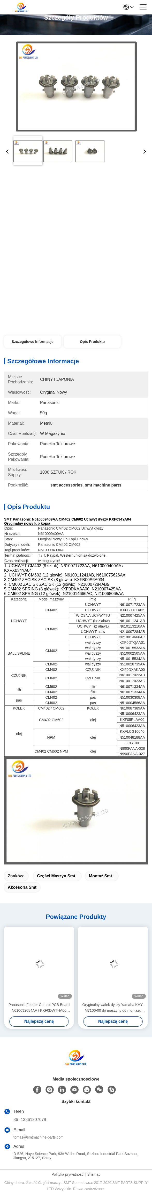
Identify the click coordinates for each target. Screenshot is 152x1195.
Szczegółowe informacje (33, 342)
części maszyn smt (56, 876)
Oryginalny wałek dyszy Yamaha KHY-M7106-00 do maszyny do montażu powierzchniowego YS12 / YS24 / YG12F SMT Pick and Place (112, 1008)
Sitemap (93, 1174)
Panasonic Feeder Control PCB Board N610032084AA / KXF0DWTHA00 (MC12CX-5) (39, 1008)
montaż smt (100, 876)
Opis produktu (92, 342)
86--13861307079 (29, 1119)
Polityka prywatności (67, 1174)
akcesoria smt (22, 887)
